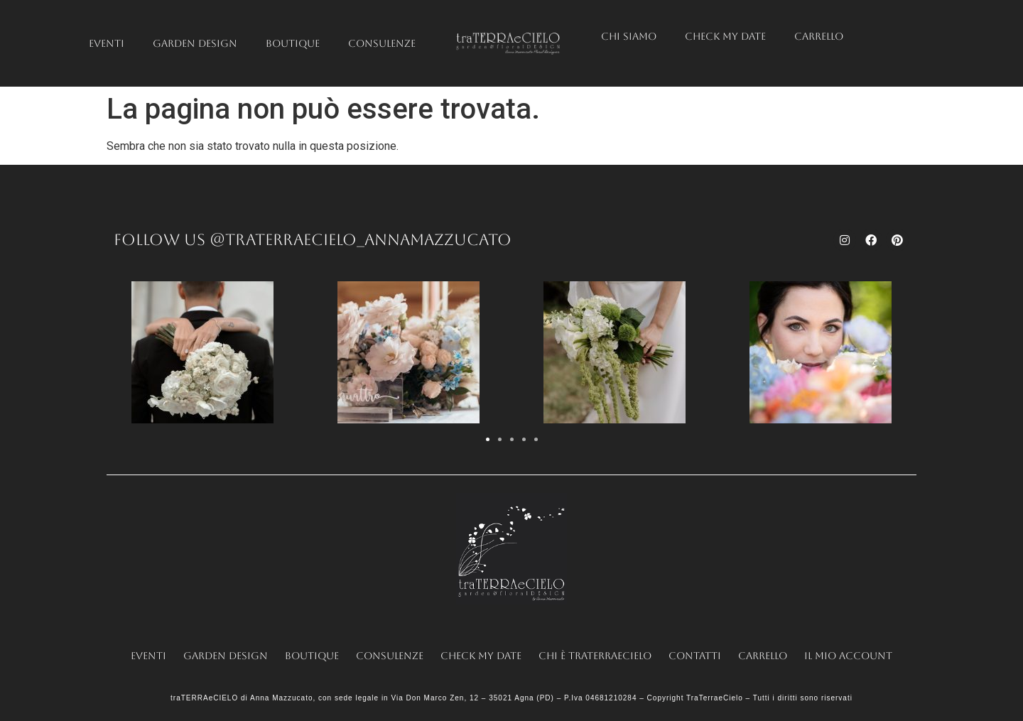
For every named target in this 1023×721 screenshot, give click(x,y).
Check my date (725, 36)
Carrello (818, 36)
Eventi (106, 43)
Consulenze (382, 43)
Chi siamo (628, 36)
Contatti (695, 655)
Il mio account (848, 655)
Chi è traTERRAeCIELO (594, 655)
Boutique (293, 43)
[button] (487, 439)
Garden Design (195, 43)
